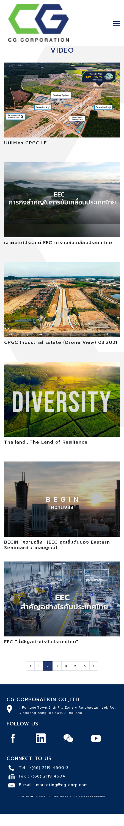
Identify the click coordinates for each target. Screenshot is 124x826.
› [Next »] (94, 665)
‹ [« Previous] (30, 665)
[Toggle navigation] (116, 23)
